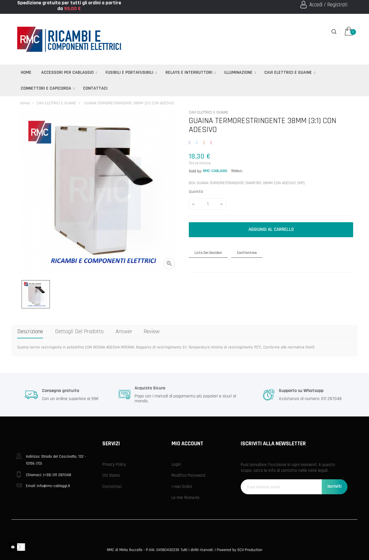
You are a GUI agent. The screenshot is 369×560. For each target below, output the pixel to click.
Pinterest (211, 143)
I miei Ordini (182, 486)
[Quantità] (207, 204)
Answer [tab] (124, 331)
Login (176, 464)
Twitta (197, 143)
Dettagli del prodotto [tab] (79, 331)
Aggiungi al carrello (271, 229)
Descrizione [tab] (30, 331)
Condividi (191, 143)
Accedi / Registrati (328, 4)
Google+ (204, 143)
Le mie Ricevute (185, 497)
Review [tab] (152, 331)
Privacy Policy (114, 464)
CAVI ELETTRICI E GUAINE (208, 112)
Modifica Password (188, 475)
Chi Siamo (111, 475)
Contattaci (112, 486)
